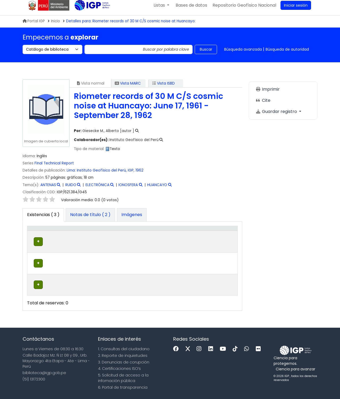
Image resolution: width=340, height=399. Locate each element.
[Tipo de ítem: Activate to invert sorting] (40, 239)
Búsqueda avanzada (243, 54)
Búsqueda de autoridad (287, 54)
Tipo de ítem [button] (37, 238)
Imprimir (268, 94)
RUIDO (70, 189)
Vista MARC (128, 88)
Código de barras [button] (217, 238)
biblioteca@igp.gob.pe (44, 372)
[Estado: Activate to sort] (192, 239)
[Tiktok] (236, 348)
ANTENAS (48, 189)
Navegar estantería (144, 257)
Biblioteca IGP (88, 20)
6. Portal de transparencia (122, 386)
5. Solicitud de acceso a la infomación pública (123, 377)
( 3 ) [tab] (43, 219)
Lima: (71, 175)
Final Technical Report (54, 167)
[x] (189, 348)
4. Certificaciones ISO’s (119, 368)
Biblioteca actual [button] (66, 238)
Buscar (206, 54)
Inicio (55, 25)
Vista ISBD (163, 88)
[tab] (90, 220)
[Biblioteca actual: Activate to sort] (72, 239)
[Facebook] (177, 348)
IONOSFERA (128, 189)
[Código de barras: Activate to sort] (220, 239)
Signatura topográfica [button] (146, 241)
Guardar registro (277, 116)
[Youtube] (224, 348)
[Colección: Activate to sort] (105, 239)
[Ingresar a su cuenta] (295, 10)
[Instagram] (200, 348)
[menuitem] (244, 10)
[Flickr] (259, 348)
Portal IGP (34, 25)
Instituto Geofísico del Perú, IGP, (105, 175)
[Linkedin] (212, 348)
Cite (263, 105)
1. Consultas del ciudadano (124, 348)
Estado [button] (189, 241)
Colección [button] (102, 241)
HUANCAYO (157, 189)
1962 (139, 175)
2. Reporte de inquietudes (122, 355)
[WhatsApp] (248, 348)
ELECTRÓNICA (97, 189)
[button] (161, 10)
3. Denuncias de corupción (123, 361)
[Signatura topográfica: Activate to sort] (150, 239)
